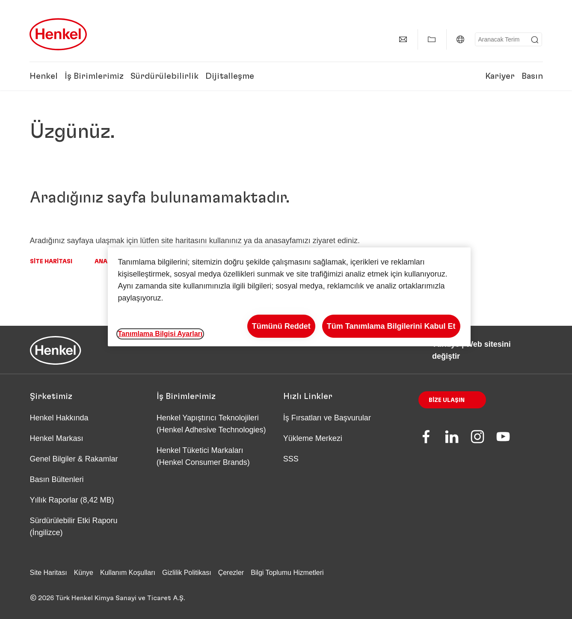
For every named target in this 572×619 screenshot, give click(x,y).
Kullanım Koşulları (127, 572)
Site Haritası (51, 262)
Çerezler (231, 572)
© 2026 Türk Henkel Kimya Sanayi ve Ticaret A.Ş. (107, 598)
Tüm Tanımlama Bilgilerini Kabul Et (391, 326)
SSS (291, 459)
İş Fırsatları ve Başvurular (327, 418)
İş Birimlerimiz (94, 76)
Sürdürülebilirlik (164, 76)
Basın (532, 76)
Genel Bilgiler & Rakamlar (74, 459)
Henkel (44, 76)
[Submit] (535, 40)
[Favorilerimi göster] (431, 39)
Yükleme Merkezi (312, 438)
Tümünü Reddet (281, 326)
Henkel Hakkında (59, 418)
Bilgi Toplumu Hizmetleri (287, 572)
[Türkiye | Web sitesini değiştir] (460, 39)
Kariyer (500, 76)
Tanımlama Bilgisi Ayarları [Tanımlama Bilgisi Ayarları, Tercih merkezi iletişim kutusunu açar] (160, 333)
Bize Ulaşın (447, 400)
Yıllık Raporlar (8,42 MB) (72, 500)
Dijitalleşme (229, 76)
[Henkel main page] (58, 34)
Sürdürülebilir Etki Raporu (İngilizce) (74, 526)
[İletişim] (403, 39)
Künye (83, 572)
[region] (289, 296)
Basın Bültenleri (57, 479)
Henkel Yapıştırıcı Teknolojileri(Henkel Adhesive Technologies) (212, 424)
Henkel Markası (56, 438)
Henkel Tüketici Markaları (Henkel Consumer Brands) (203, 456)
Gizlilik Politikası (186, 572)
